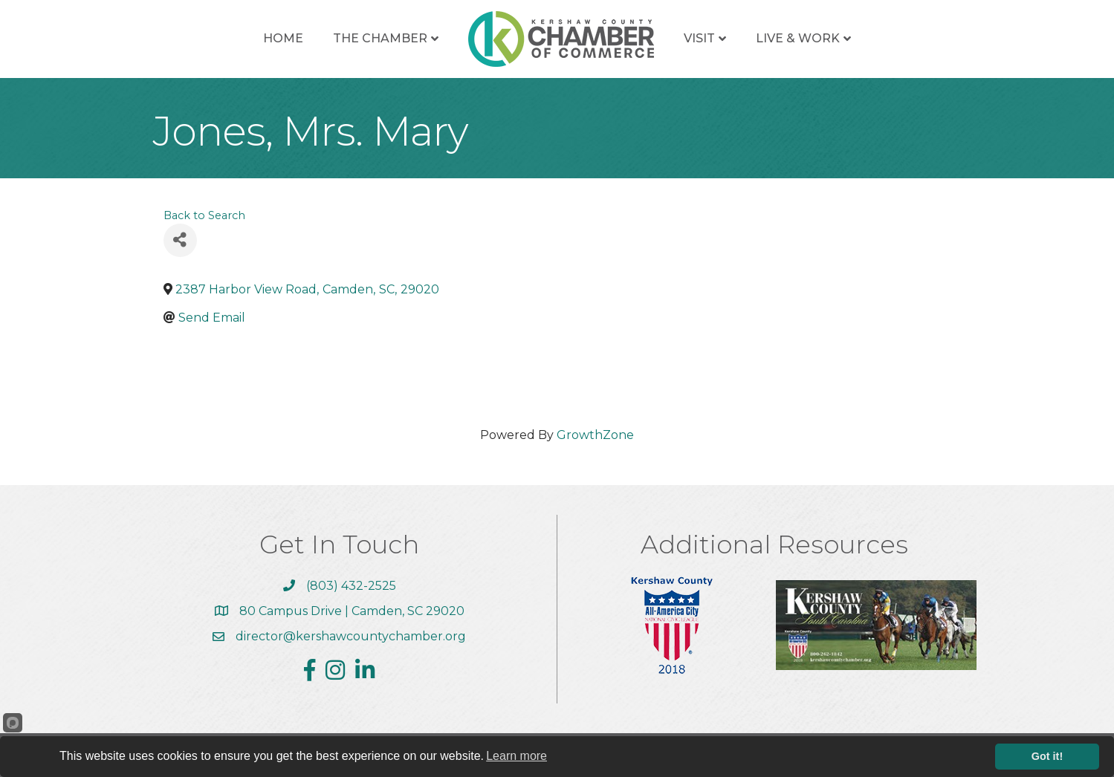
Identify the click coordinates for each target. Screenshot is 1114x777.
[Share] (180, 240)
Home (283, 38)
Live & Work (798, 38)
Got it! (1047, 756)
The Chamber (380, 38)
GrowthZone (595, 435)
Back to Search (204, 215)
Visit (699, 38)
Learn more (516, 756)
